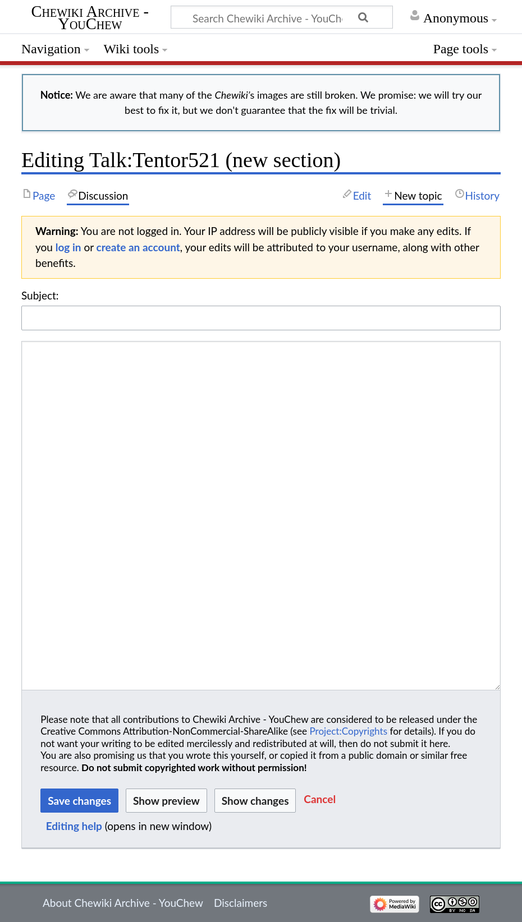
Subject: (40, 295)
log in (68, 247)
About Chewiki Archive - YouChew (123, 902)
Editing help (74, 825)
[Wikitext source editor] (261, 515)
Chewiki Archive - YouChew (90, 18)
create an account (138, 247)
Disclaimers (240, 902)
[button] (320, 801)
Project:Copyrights (348, 731)
